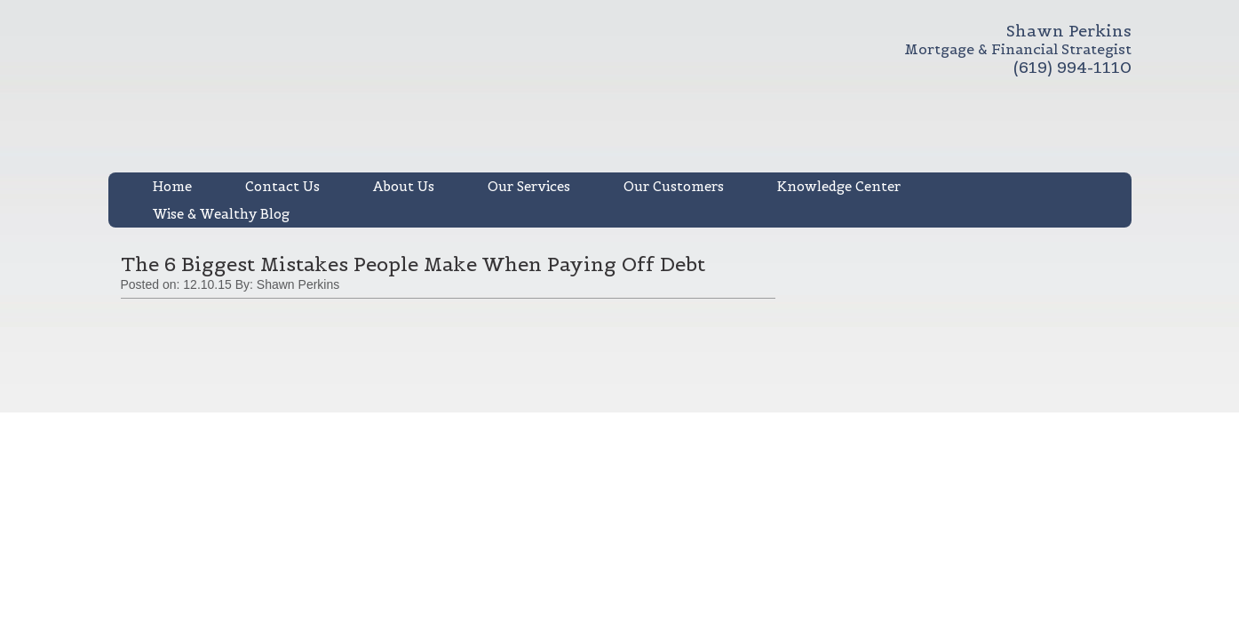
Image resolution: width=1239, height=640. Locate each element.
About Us (403, 186)
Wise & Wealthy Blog (221, 213)
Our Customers (673, 186)
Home (172, 186)
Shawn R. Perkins (460, 96)
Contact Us (282, 186)
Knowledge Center (839, 186)
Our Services (529, 186)
